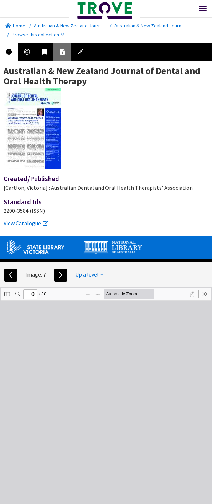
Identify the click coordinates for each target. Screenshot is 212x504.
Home (15, 25)
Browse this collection (38, 34)
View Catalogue (26, 223)
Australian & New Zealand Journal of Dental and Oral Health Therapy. (106, 25)
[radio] (192, 294)
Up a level (89, 274)
